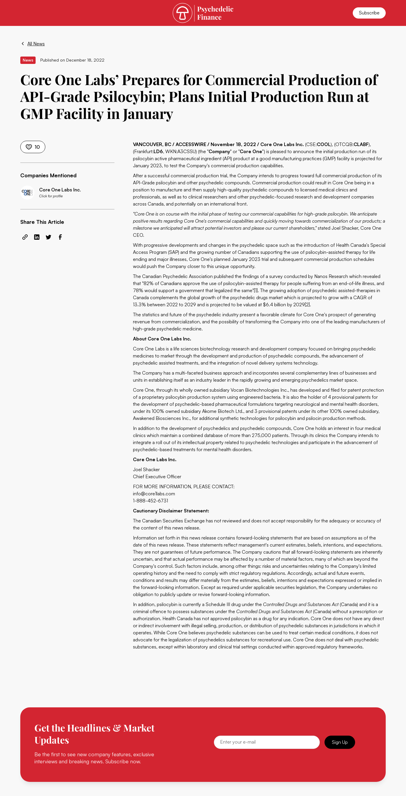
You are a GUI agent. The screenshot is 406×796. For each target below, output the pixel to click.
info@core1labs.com (154, 494)
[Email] (267, 742)
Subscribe (369, 13)
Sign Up (340, 742)
